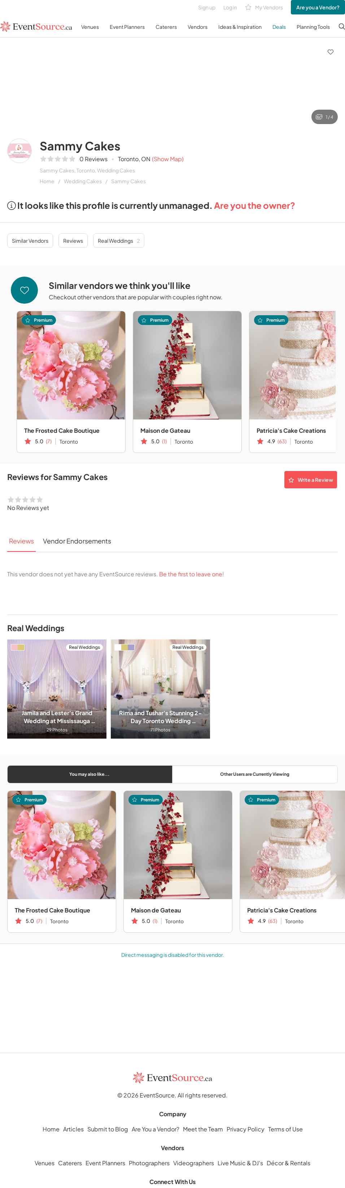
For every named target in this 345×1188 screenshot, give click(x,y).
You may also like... (89, 774)
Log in (230, 7)
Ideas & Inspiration (240, 26)
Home (47, 181)
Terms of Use (285, 1129)
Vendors (198, 26)
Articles (73, 1129)
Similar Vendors (30, 240)
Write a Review (310, 479)
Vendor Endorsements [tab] (77, 541)
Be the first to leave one (190, 574)
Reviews (73, 240)
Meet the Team (203, 1129)
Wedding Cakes (83, 181)
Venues (90, 26)
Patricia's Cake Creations (281, 910)
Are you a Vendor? (318, 7)
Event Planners (127, 26)
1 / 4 (324, 117)
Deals (279, 26)
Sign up (206, 7)
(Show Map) (168, 159)
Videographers (193, 1163)
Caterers (166, 26)
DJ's (257, 1163)
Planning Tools (313, 26)
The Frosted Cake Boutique (62, 430)
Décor (275, 1163)
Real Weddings (119, 240)
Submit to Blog (107, 1129)
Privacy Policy (246, 1129)
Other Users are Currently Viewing (254, 774)
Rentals (300, 1163)
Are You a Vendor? (155, 1129)
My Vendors (264, 7)
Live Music (232, 1163)
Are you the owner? (254, 205)
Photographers (149, 1163)
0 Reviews (93, 159)
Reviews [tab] (21, 541)
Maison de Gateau (165, 430)
